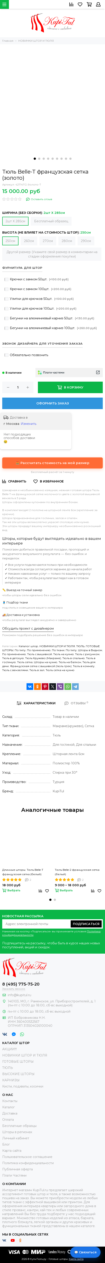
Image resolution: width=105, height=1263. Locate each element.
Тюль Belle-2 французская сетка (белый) (77, 872)
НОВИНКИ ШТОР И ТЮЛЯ (57, 646)
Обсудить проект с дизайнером (28, 629)
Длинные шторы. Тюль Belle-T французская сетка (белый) (22, 872)
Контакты (9, 1101)
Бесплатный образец (51, 221)
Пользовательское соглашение (27, 1157)
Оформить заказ (52, 403)
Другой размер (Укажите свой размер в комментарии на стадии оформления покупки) (51, 254)
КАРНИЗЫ (11, 1080)
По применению (39, 650)
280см (67, 241)
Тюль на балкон (70, 662)
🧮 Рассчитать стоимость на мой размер (52, 463)
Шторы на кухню (45, 662)
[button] (35, 159)
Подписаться (86, 924)
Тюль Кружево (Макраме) (43, 658)
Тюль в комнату (84, 666)
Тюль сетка (25, 662)
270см (48, 241)
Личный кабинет (15, 1138)
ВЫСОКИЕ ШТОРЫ (18, 1074)
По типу (20, 650)
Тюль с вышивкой (39, 654)
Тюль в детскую (13, 658)
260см (29, 241)
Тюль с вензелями (15, 670)
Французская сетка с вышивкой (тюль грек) (41, 666)
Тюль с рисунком (87, 654)
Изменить (28, 424)
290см (86, 241)
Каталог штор (28, 646)
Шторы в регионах (17, 1132)
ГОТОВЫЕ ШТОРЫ (18, 1062)
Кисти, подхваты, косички (22, 1086)
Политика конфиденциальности (28, 1163)
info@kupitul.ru (19, 995)
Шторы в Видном (90, 650)
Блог (6, 1144)
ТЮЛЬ (80, 646)
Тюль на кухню (63, 654)
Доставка (9, 1113)
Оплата (8, 1120)
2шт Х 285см (15, 221)
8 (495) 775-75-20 (20, 984)
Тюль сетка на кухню (60, 670)
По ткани (58, 650)
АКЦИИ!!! (9, 1049)
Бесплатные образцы (19, 1126)
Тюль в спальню (73, 658)
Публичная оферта (17, 1169)
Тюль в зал (36, 670)
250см (10, 241)
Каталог (8, 1107)
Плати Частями (14, 1175)
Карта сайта (11, 1151)
